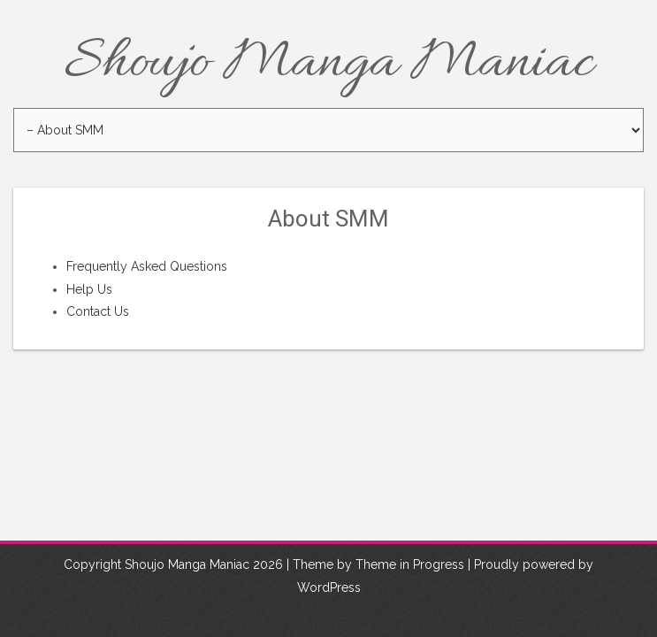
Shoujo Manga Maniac (329, 64)
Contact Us (97, 311)
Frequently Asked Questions (146, 266)
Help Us (89, 289)
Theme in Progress (409, 565)
